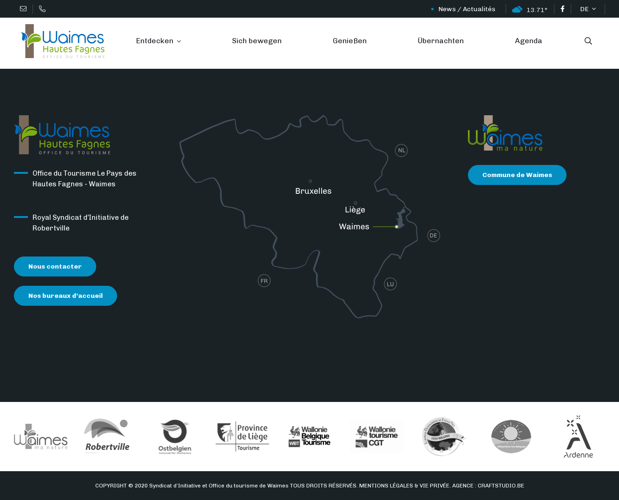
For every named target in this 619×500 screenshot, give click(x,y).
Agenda (528, 40)
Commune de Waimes (517, 175)
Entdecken (155, 40)
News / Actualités (450, 9)
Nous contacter (55, 266)
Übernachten (441, 40)
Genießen (350, 40)
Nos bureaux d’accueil (65, 296)
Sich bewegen (257, 40)
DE (585, 9)
